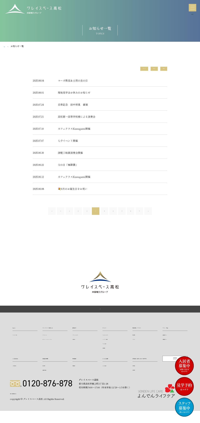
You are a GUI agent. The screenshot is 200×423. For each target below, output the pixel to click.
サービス (107, 332)
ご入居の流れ (20, 363)
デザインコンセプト (80, 339)
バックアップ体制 (110, 344)
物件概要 (77, 363)
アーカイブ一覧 (19, 339)
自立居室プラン (169, 339)
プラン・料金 (170, 332)
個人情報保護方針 (19, 404)
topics (16, 332)
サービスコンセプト (110, 339)
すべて (133, 69)
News (148, 69)
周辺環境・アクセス (143, 332)
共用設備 (106, 352)
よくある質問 (110, 363)
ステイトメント (49, 344)
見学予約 (136, 379)
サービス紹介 (108, 348)
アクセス (136, 344)
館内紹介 (77, 332)
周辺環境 (136, 339)
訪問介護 (46, 370)
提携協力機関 (50, 363)
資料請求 (136, 374)
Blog (162, 69)
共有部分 (76, 344)
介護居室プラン (169, 344)
